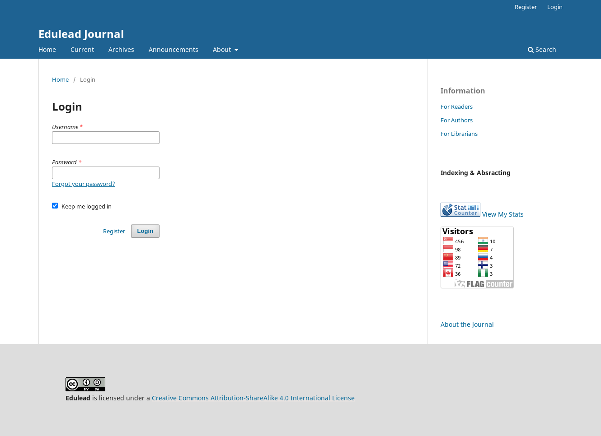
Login (555, 7)
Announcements (173, 49)
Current (82, 49)
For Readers (457, 106)
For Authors (457, 120)
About (223, 49)
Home (47, 49)
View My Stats (503, 214)
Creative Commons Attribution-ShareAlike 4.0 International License (253, 398)
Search (542, 49)
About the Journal (467, 324)
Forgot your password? (83, 184)
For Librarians (459, 134)
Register (526, 7)
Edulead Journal (81, 33)
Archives (121, 49)
